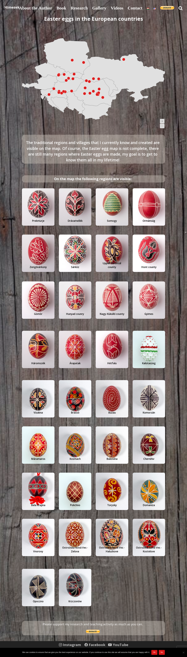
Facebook (95, 644)
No (162, 652)
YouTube (118, 644)
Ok (154, 652)
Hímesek (12, 7)
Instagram (70, 644)
